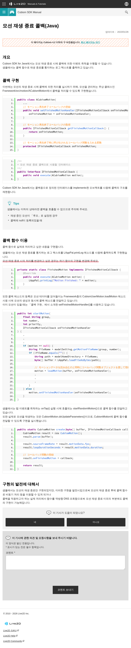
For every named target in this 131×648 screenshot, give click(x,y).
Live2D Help (9, 636)
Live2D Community (12, 641)
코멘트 (10, 552)
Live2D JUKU (10, 630)
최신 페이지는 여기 (90, 42)
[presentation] (30, 577)
